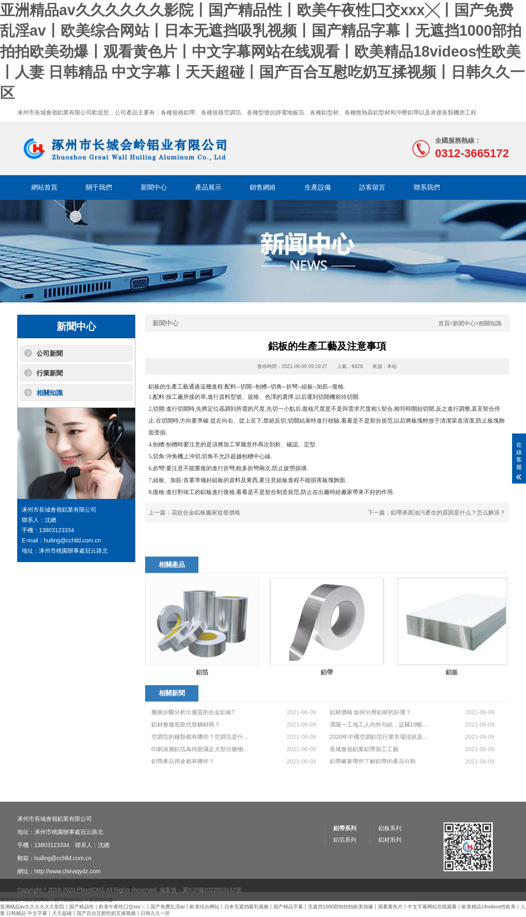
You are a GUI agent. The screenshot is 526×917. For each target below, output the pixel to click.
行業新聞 (49, 373)
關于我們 (99, 187)
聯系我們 (427, 187)
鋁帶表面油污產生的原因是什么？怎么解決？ (448, 512)
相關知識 (49, 392)
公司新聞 (49, 353)
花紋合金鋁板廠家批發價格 (205, 512)
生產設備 (318, 187)
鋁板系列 (389, 880)
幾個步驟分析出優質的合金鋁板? (193, 760)
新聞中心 (154, 187)
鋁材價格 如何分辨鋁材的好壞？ (371, 760)
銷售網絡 (263, 187)
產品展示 (208, 187)
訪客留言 (372, 187)
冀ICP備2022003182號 (211, 902)
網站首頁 (44, 187)
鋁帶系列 (344, 880)
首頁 (444, 323)
